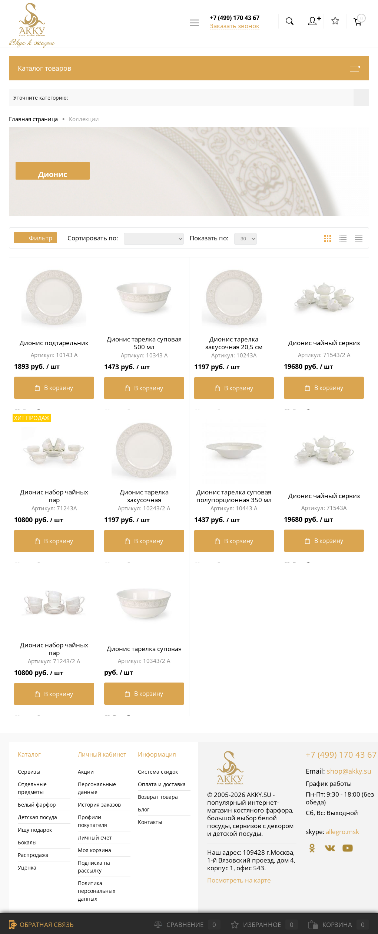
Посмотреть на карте (239, 880)
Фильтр (35, 238)
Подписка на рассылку (94, 866)
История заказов (99, 804)
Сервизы (29, 771)
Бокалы (27, 842)
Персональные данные (97, 788)
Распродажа (33, 854)
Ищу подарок (35, 829)
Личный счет (95, 837)
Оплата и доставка (162, 784)
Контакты (150, 821)
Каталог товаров (189, 68)
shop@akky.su (349, 771)
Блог (143, 809)
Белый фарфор (37, 804)
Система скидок (158, 771)
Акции (86, 771)
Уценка (27, 867)
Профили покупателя (92, 821)
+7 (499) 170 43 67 (341, 754)
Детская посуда (37, 817)
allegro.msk (342, 831)
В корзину (54, 388)
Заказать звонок (234, 25)
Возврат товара (158, 796)
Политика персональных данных (96, 891)
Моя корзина (94, 850)
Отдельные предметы (32, 788)
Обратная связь (41, 924)
